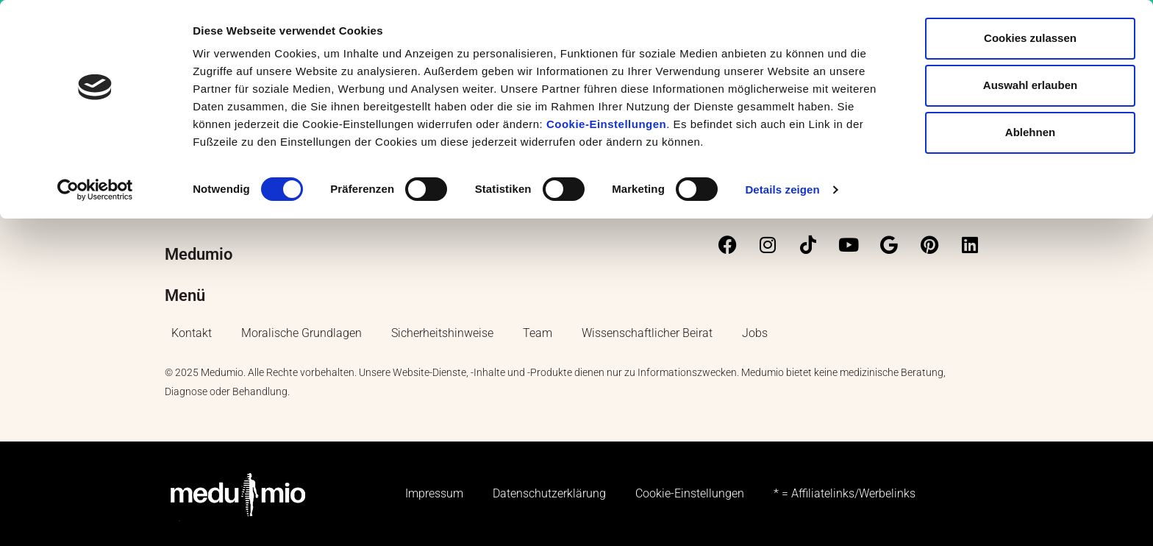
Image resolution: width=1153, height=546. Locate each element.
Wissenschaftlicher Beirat (647, 333)
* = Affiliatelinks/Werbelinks (844, 493)
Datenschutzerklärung (549, 493)
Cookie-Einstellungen (606, 124)
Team (537, 333)
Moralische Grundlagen (301, 333)
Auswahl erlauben (1030, 85)
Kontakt (191, 333)
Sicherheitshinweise (442, 333)
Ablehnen (1030, 132)
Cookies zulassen (1030, 38)
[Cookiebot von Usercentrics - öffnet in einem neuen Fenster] (95, 190)
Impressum (434, 493)
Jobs (755, 333)
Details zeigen (782, 189)
